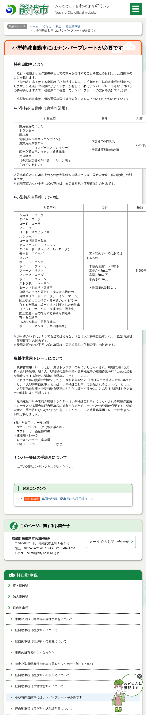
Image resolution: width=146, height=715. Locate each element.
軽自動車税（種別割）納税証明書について (44, 708)
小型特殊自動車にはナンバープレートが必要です (48, 697)
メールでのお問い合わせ (109, 542)
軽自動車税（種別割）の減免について (41, 641)
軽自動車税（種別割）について (36, 630)
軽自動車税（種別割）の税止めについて (42, 675)
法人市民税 (20, 596)
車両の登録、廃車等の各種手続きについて (71, 498)
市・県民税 (20, 585)
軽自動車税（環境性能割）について (39, 686)
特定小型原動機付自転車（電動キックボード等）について (54, 663)
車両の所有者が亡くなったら (35, 652)
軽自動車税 (27, 575)
